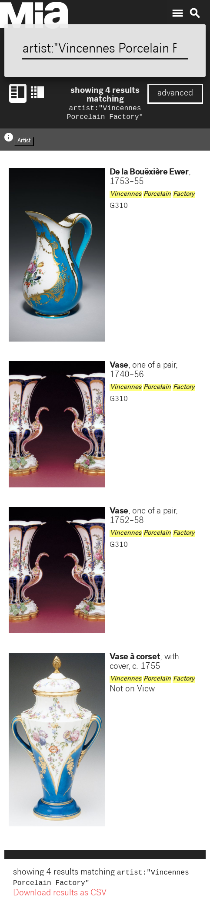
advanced (175, 93)
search (194, 13)
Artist (23, 143)
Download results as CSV (60, 897)
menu (177, 13)
